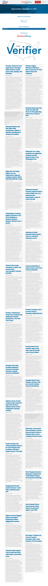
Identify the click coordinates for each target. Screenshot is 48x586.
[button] (44, 2)
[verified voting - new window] (26, 3)
